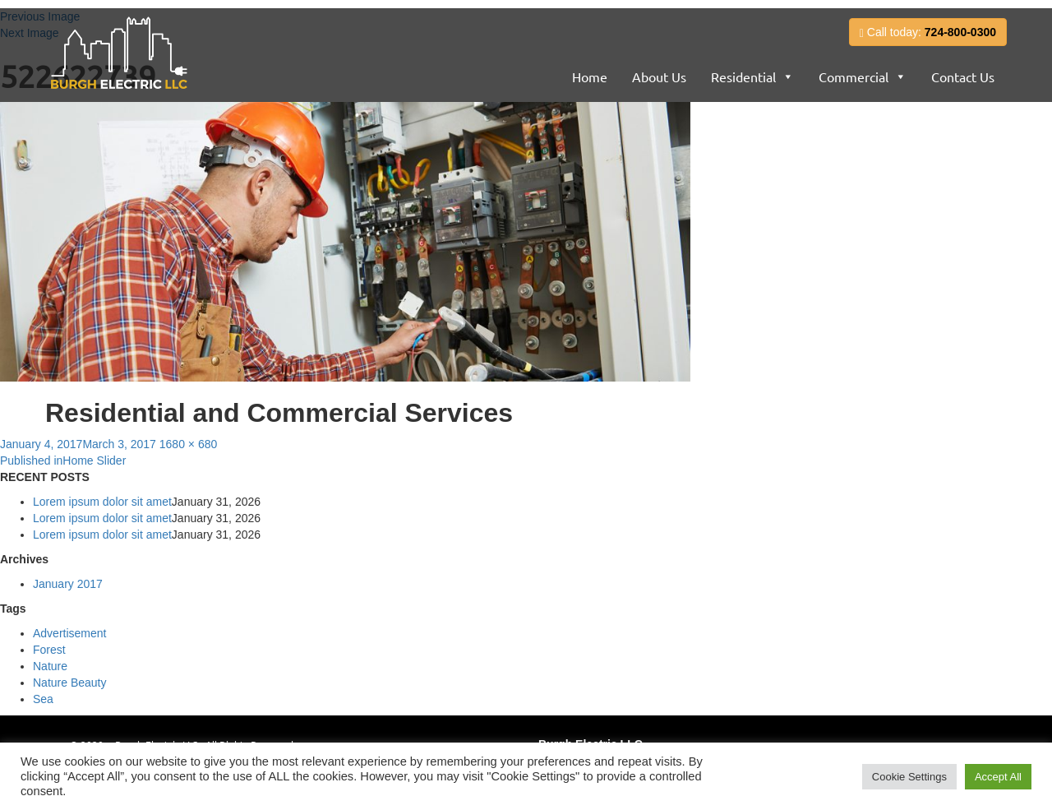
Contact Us (962, 76)
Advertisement (69, 633)
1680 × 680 (188, 444)
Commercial (853, 76)
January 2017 (68, 583)
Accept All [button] (998, 777)
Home (589, 76)
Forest (49, 649)
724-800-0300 (960, 32)
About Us (659, 76)
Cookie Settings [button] (909, 777)
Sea (43, 699)
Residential (743, 76)
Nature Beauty (70, 682)
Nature (50, 666)
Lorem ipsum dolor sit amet (102, 501)
